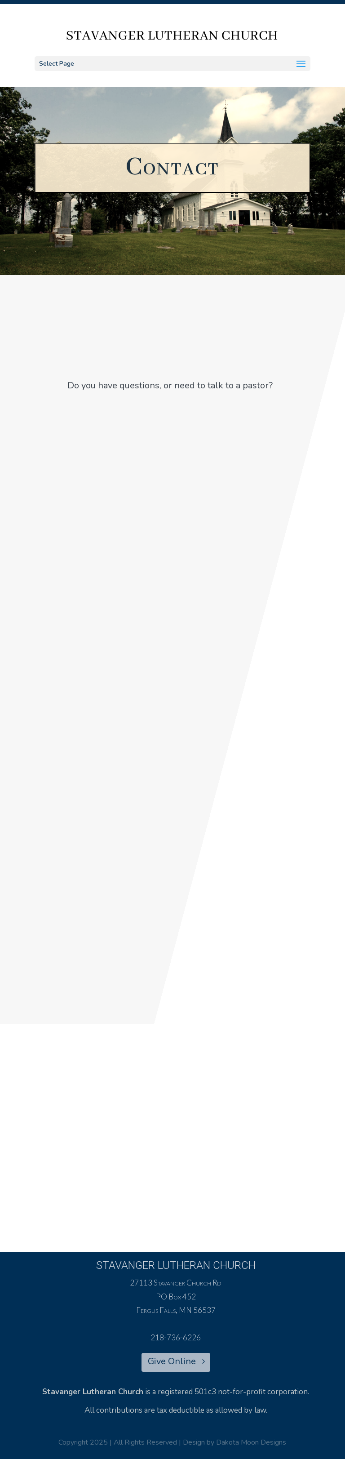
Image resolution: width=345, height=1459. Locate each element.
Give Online (172, 1361)
